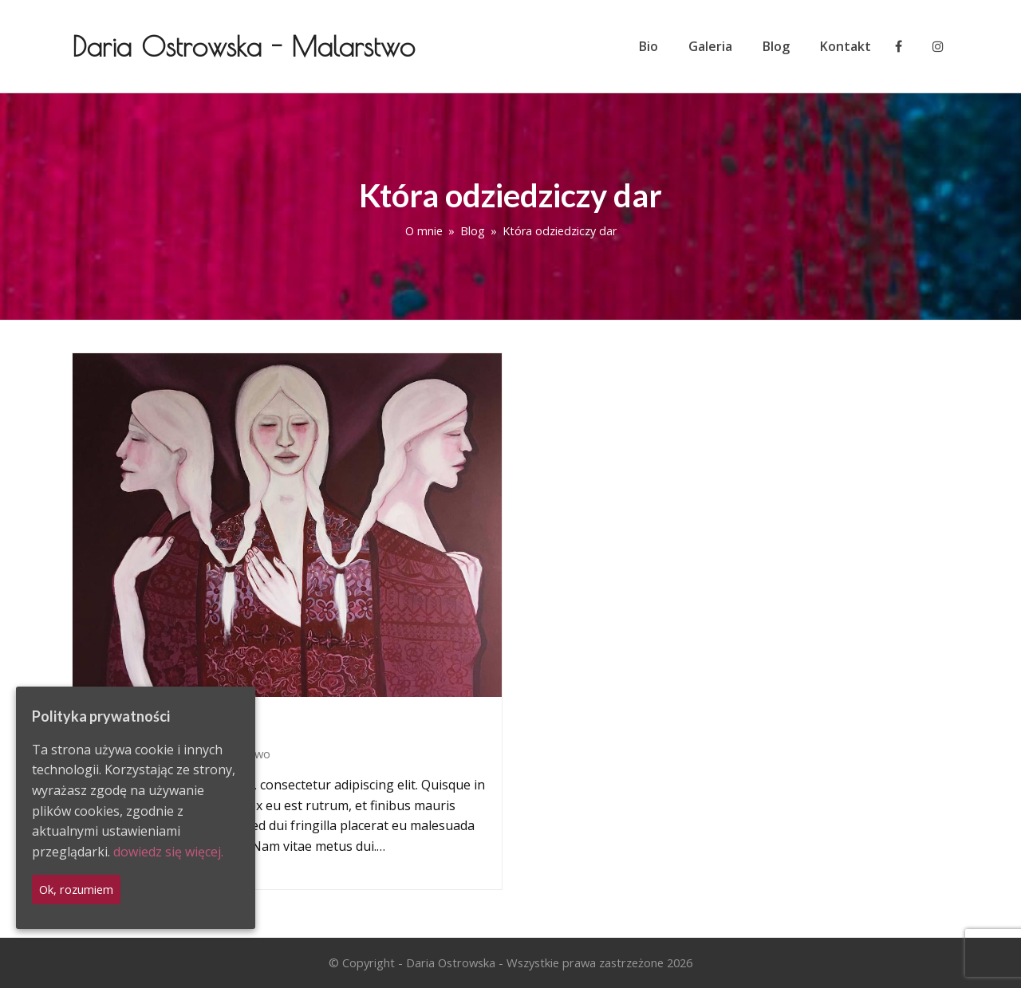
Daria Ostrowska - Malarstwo (243, 46)
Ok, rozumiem (76, 889)
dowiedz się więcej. (168, 851)
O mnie (424, 230)
